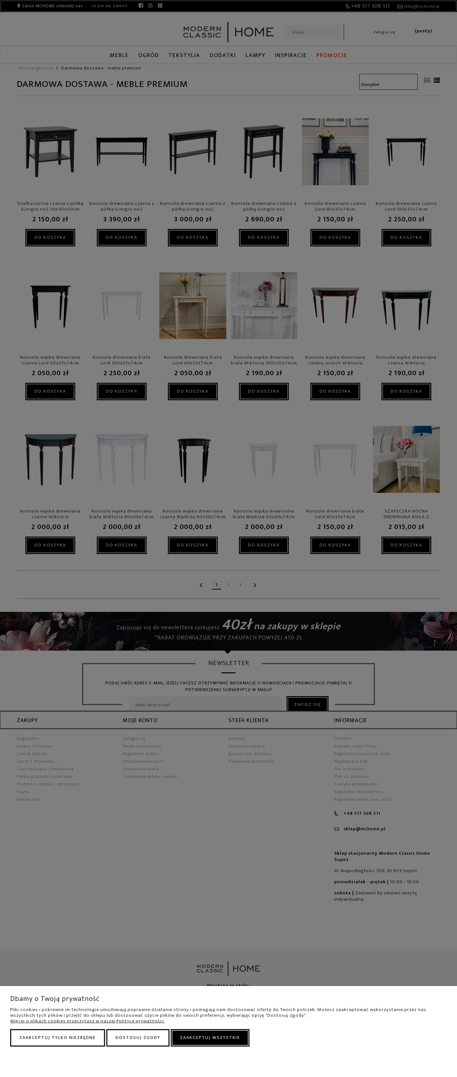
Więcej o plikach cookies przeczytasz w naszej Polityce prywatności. (87, 1021)
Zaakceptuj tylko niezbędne (57, 1037)
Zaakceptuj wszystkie (210, 1037)
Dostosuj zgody (138, 1037)
